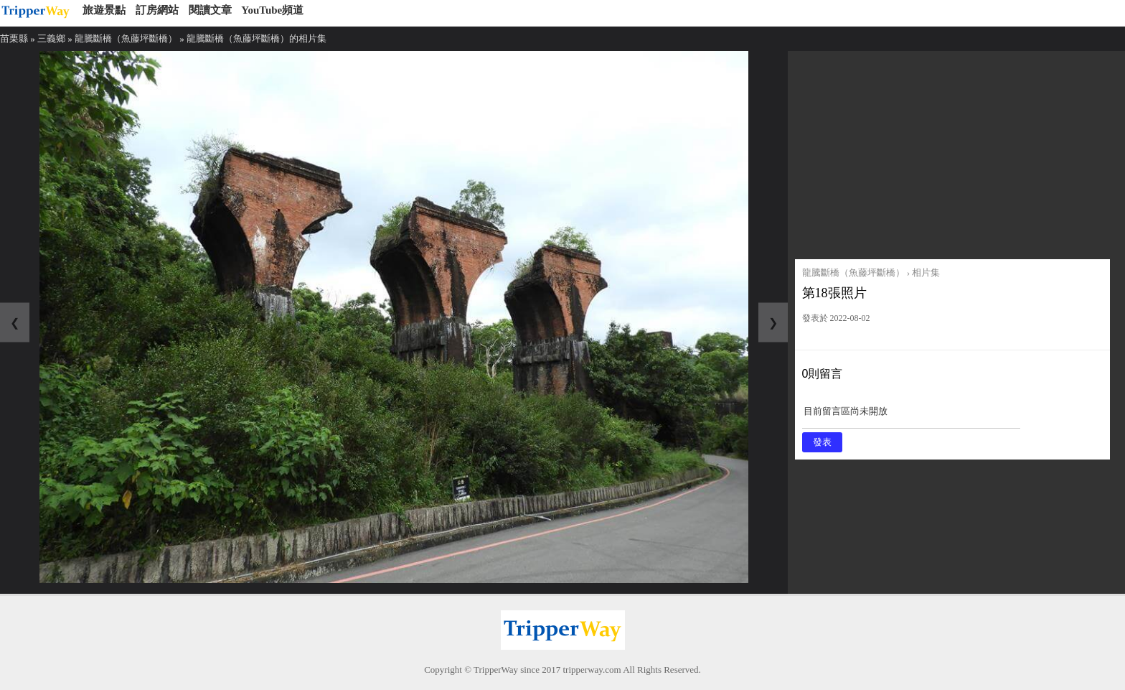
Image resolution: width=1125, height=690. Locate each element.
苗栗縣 (14, 38)
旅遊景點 (104, 10)
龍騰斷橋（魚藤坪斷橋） (126, 38)
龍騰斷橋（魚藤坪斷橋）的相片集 (256, 38)
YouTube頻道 (272, 10)
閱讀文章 (210, 10)
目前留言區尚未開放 (911, 416)
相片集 (926, 272)
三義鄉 (51, 38)
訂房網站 (157, 10)
